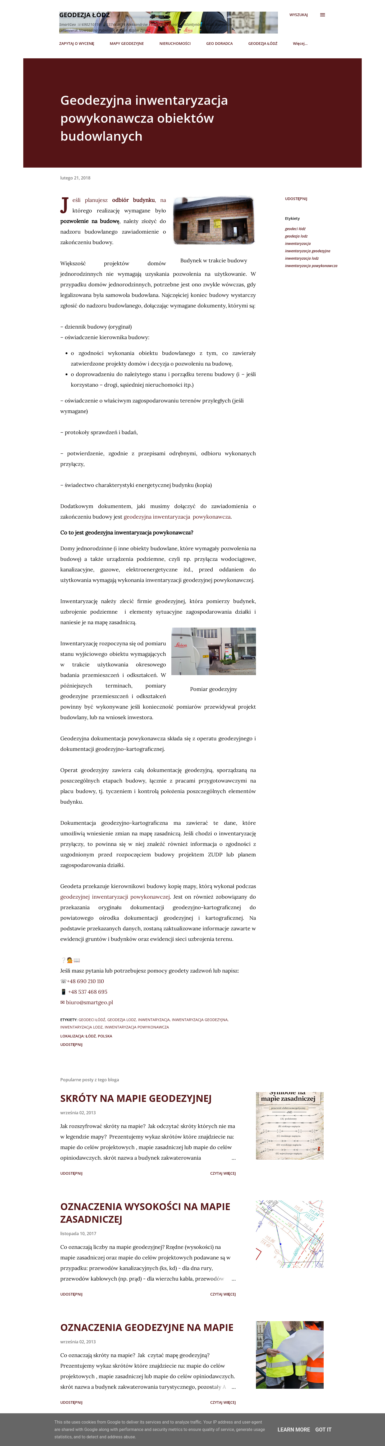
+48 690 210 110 (85, 981)
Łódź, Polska (99, 1036)
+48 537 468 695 (87, 991)
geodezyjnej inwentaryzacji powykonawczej (115, 896)
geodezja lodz (296, 236)
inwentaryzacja (298, 243)
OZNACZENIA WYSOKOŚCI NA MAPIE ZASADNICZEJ (145, 1213)
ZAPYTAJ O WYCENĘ (76, 43)
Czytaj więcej (223, 1173)
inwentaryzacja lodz (302, 258)
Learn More (294, 1429)
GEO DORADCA (219, 43)
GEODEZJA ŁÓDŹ (262, 43)
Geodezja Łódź (84, 14)
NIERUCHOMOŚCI (175, 43)
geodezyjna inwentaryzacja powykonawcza (177, 516)
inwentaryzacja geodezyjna (307, 250)
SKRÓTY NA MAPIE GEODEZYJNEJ (136, 1098)
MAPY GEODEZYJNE (127, 43)
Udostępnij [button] (296, 198)
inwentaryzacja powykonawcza (311, 265)
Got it (323, 1429)
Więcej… (300, 43)
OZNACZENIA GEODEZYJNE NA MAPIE (146, 1327)
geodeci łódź (295, 228)
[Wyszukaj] (299, 15)
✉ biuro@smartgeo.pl (86, 1002)
